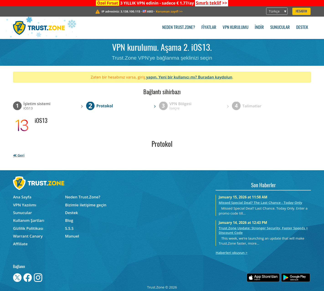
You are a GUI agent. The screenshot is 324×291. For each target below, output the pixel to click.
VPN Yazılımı (24, 204)
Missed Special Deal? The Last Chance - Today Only (260, 202)
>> (211, 3)
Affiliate (20, 243)
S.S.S (69, 228)
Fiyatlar (208, 27)
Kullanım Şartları (28, 220)
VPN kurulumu (235, 27)
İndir (259, 27)
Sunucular (280, 27)
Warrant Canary (28, 236)
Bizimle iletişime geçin (85, 204)
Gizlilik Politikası (28, 228)
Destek (302, 27)
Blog (69, 220)
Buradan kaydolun (215, 77)
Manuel (72, 236)
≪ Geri (18, 155)
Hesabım (301, 11)
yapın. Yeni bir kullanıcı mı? (171, 77)
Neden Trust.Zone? (178, 27)
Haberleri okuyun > (231, 252)
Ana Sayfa (22, 197)
